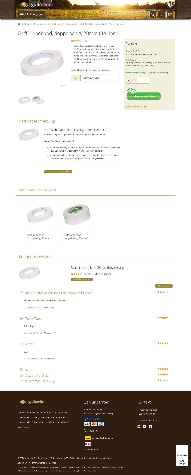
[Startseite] (19, 24)
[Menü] (186, 446)
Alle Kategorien (31, 14)
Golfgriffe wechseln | (39, 462)
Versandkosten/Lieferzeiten (98, 458)
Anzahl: (131, 80)
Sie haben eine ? (137, 106)
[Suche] (153, 14)
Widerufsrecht (76, 458)
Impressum (43, 458)
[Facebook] (150, 426)
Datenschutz (56, 458)
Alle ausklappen (164, 286)
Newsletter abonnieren (148, 420)
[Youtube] (139, 426)
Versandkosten (91, 449)
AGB (66, 458)
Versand (133, 60)
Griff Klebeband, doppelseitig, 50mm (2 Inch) (76, 236)
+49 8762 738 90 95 (146, 414)
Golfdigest (22, 462)
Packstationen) (106, 438)
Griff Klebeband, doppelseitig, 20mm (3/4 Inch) (38, 236)
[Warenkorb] (169, 14)
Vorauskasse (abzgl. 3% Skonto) (98, 413)
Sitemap (52, 462)
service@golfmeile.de (147, 410)
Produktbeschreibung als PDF (58, 172)
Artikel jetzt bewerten (82, 279)
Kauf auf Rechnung (93, 409)
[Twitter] (144, 426)
